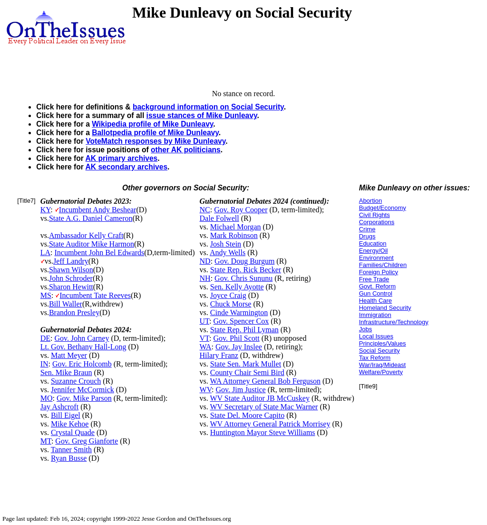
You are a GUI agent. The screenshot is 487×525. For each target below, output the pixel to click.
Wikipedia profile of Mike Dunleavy (152, 124)
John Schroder (71, 278)
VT (205, 338)
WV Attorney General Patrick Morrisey (270, 424)
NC (205, 210)
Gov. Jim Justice (240, 390)
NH (205, 278)
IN (44, 364)
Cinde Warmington (239, 312)
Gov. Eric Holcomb (82, 364)
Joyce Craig (228, 295)
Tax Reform (374, 357)
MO (46, 398)
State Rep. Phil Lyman (244, 330)
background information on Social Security (208, 107)
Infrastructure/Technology (394, 322)
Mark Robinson (234, 235)
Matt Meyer (69, 355)
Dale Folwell (219, 218)
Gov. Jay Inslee (238, 347)
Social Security (379, 350)
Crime (367, 229)
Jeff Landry (70, 261)
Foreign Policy (378, 272)
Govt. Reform (377, 286)
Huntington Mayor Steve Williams (262, 432)
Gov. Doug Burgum (244, 261)
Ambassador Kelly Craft (86, 235)
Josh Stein (225, 244)
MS (45, 295)
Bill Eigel (65, 415)
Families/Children (383, 264)
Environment (376, 257)
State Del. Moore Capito (247, 415)
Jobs (365, 329)
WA (206, 347)
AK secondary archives (126, 167)
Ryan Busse (69, 458)
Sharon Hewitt (71, 287)
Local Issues (376, 336)
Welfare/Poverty (381, 372)
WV (206, 390)
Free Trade (374, 279)
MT (45, 441)
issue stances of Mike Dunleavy (201, 115)
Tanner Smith (71, 450)
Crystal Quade (73, 432)
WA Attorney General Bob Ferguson (265, 381)
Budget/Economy (382, 207)
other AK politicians (186, 150)
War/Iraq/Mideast (382, 364)
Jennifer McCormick (82, 390)
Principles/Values (382, 343)
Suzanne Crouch (76, 381)
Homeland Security (385, 307)
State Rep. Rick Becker (245, 270)
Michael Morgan (235, 227)
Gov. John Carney (81, 338)
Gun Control (375, 293)
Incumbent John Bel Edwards (99, 252)
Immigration (375, 314)
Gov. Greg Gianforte (86, 441)
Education (373, 243)
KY (45, 210)
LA (45, 252)
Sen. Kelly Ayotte (237, 287)
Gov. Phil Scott (237, 338)
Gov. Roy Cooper (240, 210)
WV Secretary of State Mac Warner (264, 407)
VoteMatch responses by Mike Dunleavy (155, 141)
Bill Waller (65, 304)
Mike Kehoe (70, 424)
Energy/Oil (373, 250)
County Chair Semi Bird (247, 372)
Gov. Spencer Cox (241, 321)
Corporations (376, 222)
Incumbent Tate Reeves (95, 295)
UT (205, 321)
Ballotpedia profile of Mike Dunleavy (155, 133)
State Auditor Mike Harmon (91, 244)
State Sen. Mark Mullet (245, 364)
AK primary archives (122, 158)
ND (205, 261)
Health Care (375, 300)
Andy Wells (227, 252)
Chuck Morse (231, 304)
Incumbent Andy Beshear (97, 210)
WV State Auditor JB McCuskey (259, 398)
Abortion (370, 200)
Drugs (367, 236)
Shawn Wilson (71, 270)
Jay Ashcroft (59, 407)
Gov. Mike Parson (84, 398)
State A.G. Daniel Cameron (91, 218)
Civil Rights (374, 214)
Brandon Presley (74, 312)
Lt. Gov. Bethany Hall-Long (83, 347)
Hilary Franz (219, 355)
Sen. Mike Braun (66, 372)
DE (45, 338)
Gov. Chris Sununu (243, 278)
